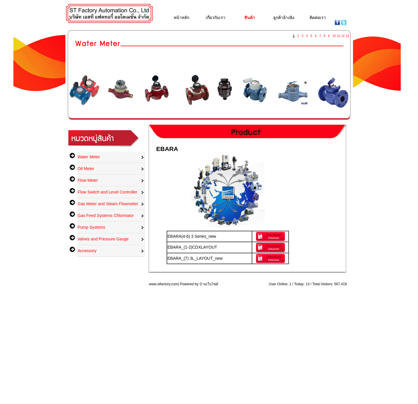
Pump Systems (91, 227)
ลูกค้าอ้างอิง (283, 17)
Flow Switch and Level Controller (108, 192)
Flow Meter (88, 180)
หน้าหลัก (181, 17)
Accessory (87, 250)
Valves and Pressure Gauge (103, 239)
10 (334, 34)
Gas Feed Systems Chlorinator (106, 215)
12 (342, 34)
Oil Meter (86, 168)
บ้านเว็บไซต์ (208, 284)
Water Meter (89, 157)
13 (347, 34)
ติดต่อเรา (317, 17)
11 (338, 34)
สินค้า (249, 17)
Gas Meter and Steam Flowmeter (108, 203)
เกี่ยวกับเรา (215, 17)
